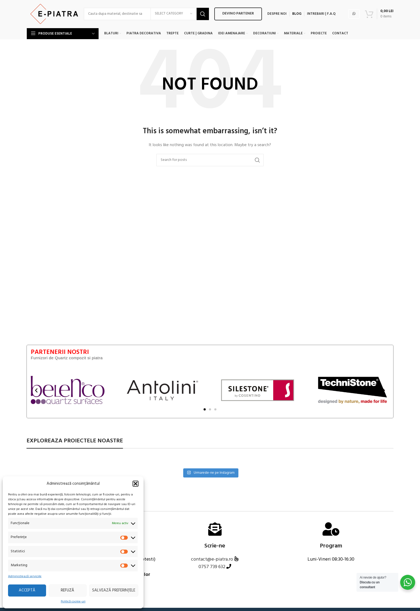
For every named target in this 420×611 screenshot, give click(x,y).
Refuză (67, 590)
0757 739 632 (211, 572)
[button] (135, 483)
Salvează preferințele (113, 590)
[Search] (147, 16)
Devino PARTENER (239, 16)
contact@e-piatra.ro (212, 564)
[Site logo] (53, 16)
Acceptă (27, 590)
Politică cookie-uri (73, 601)
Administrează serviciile (25, 576)
